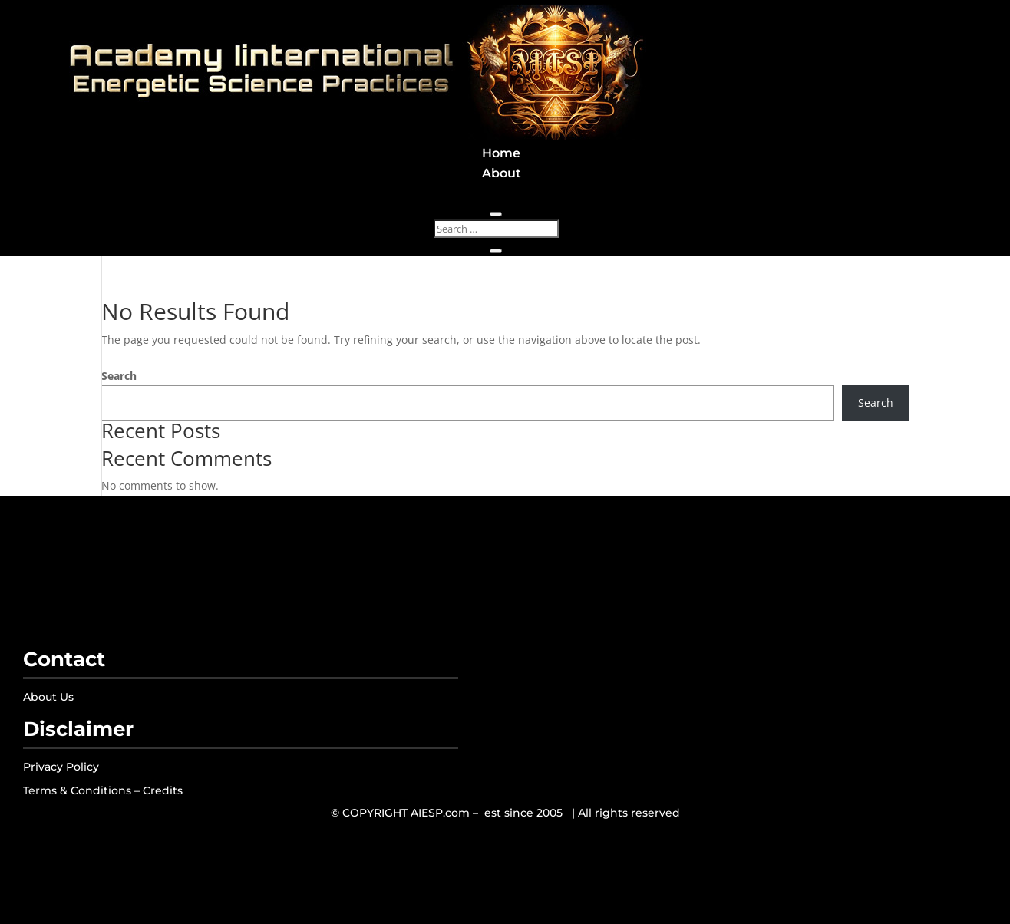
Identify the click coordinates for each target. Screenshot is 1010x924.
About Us (48, 697)
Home (501, 153)
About (501, 173)
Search (119, 375)
